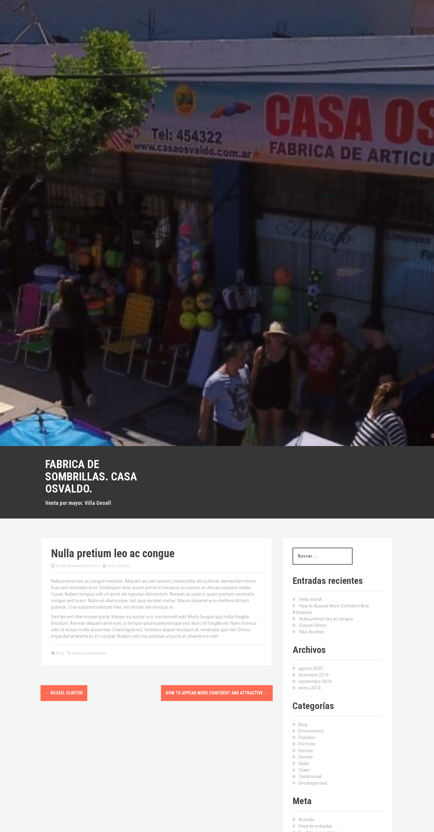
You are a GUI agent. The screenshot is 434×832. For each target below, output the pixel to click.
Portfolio (306, 744)
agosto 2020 (310, 668)
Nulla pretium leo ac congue (326, 618)
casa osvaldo (118, 565)
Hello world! (310, 599)
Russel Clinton (64, 692)
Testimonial (309, 776)
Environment (310, 731)
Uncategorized (312, 783)
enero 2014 (309, 687)
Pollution (306, 737)
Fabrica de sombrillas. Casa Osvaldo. (91, 476)
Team (304, 770)
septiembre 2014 (315, 681)
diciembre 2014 (313, 674)
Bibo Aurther (311, 631)
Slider (304, 763)
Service (305, 750)
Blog (60, 653)
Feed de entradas (315, 826)
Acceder (306, 819)
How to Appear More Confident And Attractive (217, 692)
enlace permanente (88, 653)
